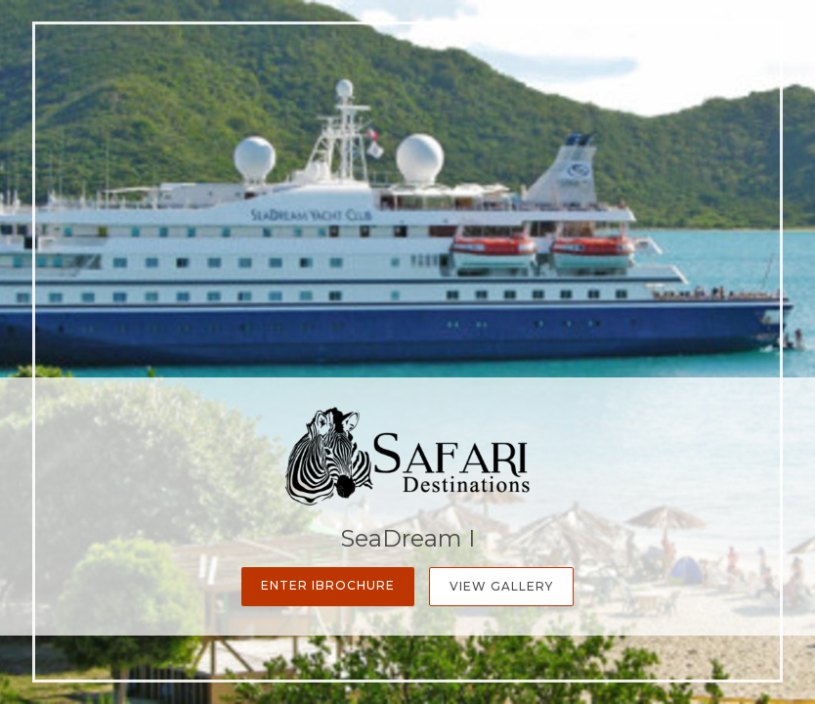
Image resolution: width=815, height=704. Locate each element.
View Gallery (501, 586)
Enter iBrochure (328, 585)
